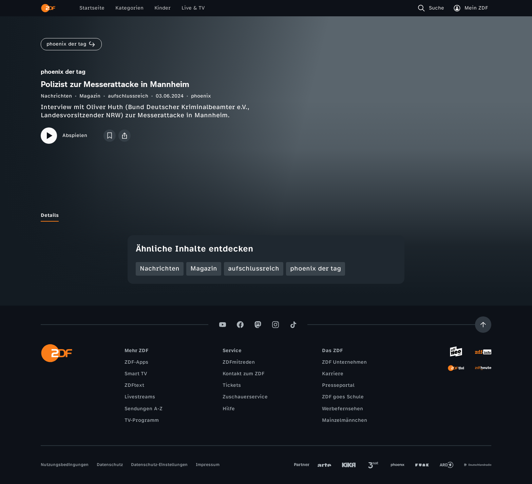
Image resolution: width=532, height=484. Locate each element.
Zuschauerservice (245, 397)
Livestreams (140, 397)
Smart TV (136, 374)
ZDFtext (134, 385)
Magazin (89, 96)
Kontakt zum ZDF (243, 374)
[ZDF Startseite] (48, 8)
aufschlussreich (128, 96)
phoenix (201, 96)
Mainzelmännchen (344, 420)
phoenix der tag (315, 268)
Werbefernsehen (342, 409)
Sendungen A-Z (144, 409)
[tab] (50, 215)
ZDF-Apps (136, 362)
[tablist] (266, 215)
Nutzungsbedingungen (65, 464)
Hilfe (229, 409)
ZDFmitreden (239, 362)
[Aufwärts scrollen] (483, 324)
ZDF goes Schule (343, 397)
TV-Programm (142, 420)
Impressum (208, 464)
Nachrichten (56, 96)
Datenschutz (110, 464)
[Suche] (432, 8)
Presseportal (338, 385)
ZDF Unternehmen (344, 362)
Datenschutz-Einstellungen (159, 464)
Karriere (332, 374)
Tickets (232, 385)
